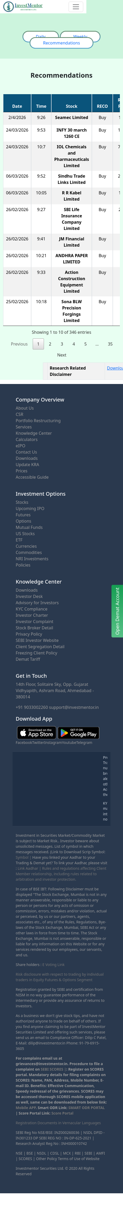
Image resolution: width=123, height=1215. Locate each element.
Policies (23, 565)
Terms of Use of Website (78, 1158)
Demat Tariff (28, 659)
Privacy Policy (29, 634)
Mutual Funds (29, 527)
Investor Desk (29, 596)
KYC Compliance (31, 609)
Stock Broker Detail (34, 628)
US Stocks (25, 533)
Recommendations (61, 43)
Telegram (84, 742)
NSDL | (43, 1153)
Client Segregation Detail (40, 646)
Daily (41, 36)
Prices (21, 471)
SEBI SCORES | (53, 1069)
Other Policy (46, 1158)
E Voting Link (53, 964)
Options (23, 521)
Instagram (53, 742)
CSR (19, 414)
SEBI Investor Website (37, 640)
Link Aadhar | (29, 868)
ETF (19, 540)
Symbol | (23, 857)
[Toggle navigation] (76, 7)
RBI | (79, 1153)
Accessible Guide (32, 477)
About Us (25, 408)
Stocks (22, 502)
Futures (23, 515)
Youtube (69, 742)
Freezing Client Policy (36, 653)
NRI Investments (32, 559)
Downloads (27, 458)
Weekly (80, 36)
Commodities (29, 552)
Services (24, 427)
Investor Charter (32, 615)
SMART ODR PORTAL (86, 1107)
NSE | (20, 1153)
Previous (19, 344)
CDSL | (56, 1153)
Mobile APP (26, 1107)
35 (110, 344)
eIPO (20, 446)
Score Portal (62, 1113)
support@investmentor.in (74, 707)
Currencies (26, 546)
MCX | (68, 1153)
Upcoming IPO (30, 508)
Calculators (27, 439)
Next (61, 355)
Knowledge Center (34, 433)
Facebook (24, 742)
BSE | (31, 1153)
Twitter (38, 742)
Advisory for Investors (37, 603)
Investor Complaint (34, 621)
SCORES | (27, 1158)
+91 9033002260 (32, 707)
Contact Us (26, 452)
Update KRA (27, 464)
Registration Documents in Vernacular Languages (58, 1122)
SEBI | (90, 1153)
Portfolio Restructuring (38, 420)
